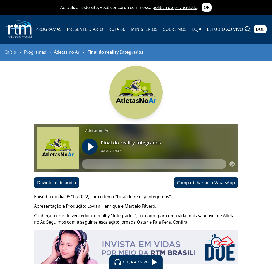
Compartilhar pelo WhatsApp (206, 183)
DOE (260, 29)
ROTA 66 (117, 29)
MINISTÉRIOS (144, 29)
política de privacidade (174, 7)
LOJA (196, 29)
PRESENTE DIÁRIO (85, 29)
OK (207, 7)
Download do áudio (56, 183)
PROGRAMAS (48, 29)
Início (10, 52)
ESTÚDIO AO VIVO (225, 29)
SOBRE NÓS (174, 29)
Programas (35, 52)
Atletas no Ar (66, 52)
